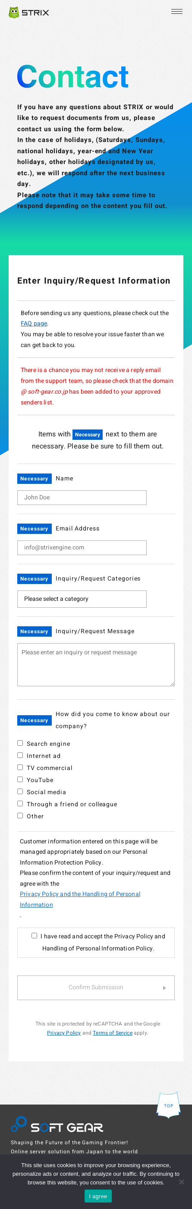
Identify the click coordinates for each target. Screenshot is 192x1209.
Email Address (78, 528)
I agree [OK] (98, 1196)
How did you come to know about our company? (113, 720)
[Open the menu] (176, 11)
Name (64, 478)
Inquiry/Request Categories (98, 578)
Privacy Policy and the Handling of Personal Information (80, 899)
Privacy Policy (64, 1033)
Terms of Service (112, 1033)
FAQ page (34, 323)
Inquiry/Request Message (95, 631)
